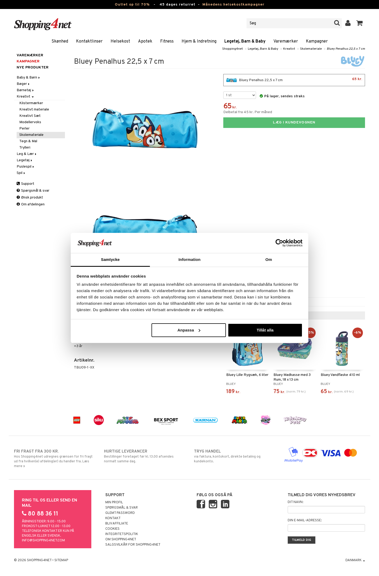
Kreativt (289, 49)
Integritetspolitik (121, 534)
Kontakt (113, 518)
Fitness (167, 41)
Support (25, 184)
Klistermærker (31, 103)
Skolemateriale (311, 49)
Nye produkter (33, 67)
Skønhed (59, 41)
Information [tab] (189, 259)
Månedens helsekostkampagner (233, 4)
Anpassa (188, 330)
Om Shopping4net (120, 539)
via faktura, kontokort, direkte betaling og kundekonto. (234, 456)
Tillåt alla (265, 330)
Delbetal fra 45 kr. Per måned (247, 112)
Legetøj (25, 160)
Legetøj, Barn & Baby (245, 41)
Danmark (355, 560)
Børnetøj (26, 90)
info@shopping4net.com (43, 540)
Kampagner (317, 41)
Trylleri (24, 147)
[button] (359, 23)
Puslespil (26, 166)
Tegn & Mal (28, 141)
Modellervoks (30, 122)
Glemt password (120, 513)
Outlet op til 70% (132, 4)
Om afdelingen (31, 204)
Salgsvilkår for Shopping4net (132, 545)
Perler (24, 128)
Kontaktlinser (89, 41)
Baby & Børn (29, 77)
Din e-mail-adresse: (305, 520)
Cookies (112, 529)
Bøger (23, 84)
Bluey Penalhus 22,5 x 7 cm (346, 49)
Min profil (114, 502)
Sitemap (61, 560)
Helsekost (120, 41)
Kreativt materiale (34, 109)
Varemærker (285, 41)
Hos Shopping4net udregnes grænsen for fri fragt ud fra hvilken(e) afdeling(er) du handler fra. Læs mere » (54, 458)
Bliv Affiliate (116, 524)
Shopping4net (232, 49)
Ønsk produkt (30, 197)
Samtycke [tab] (110, 259)
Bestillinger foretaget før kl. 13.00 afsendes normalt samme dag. (144, 456)
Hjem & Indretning (199, 41)
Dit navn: (295, 502)
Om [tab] (268, 259)
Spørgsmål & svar (33, 190)
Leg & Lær (27, 154)
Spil (21, 173)
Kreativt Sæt (30, 116)
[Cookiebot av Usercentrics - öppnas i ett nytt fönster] (279, 243)
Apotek (145, 41)
